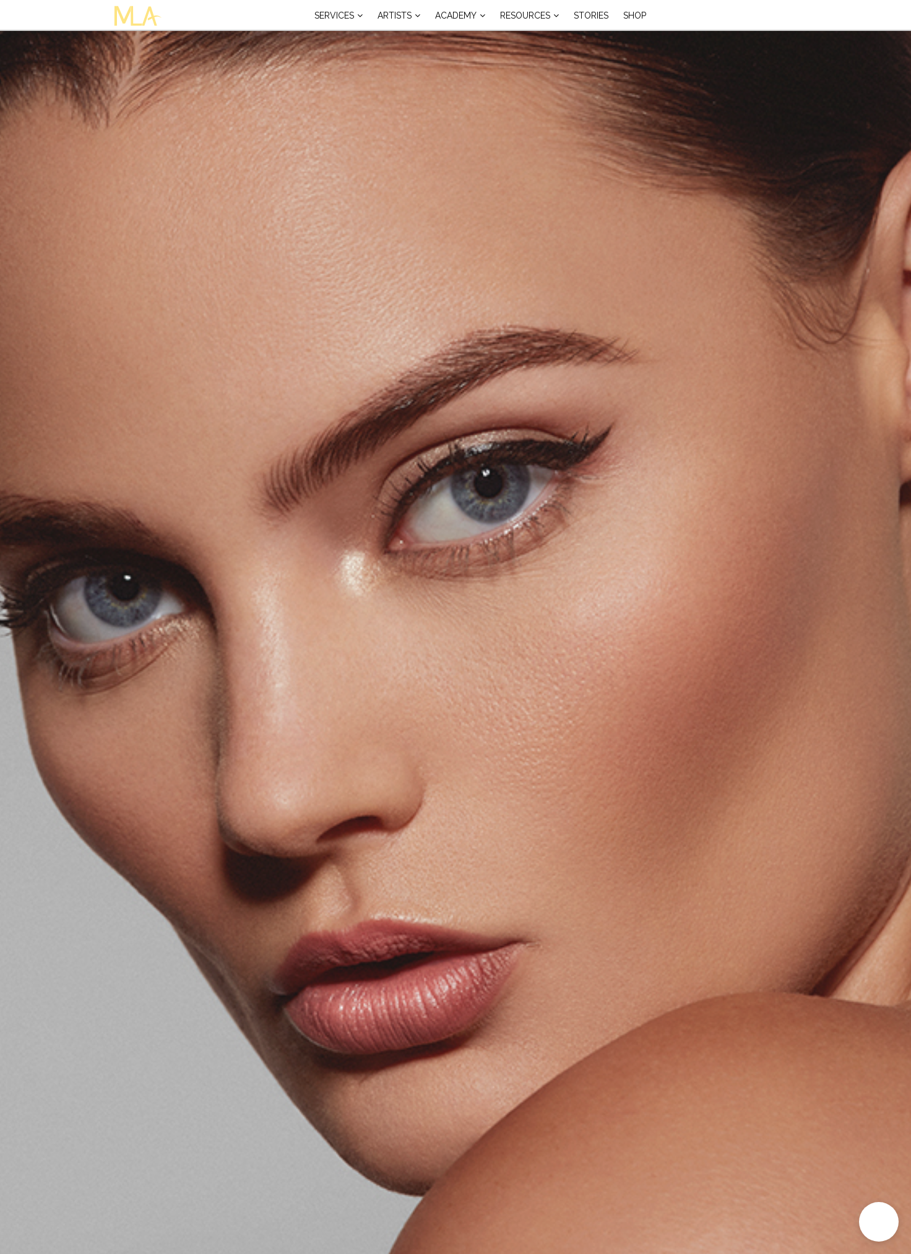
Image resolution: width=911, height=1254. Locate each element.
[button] (879, 1222)
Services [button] (334, 15)
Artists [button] (395, 15)
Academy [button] (456, 15)
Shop (634, 15)
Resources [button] (525, 15)
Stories (591, 15)
